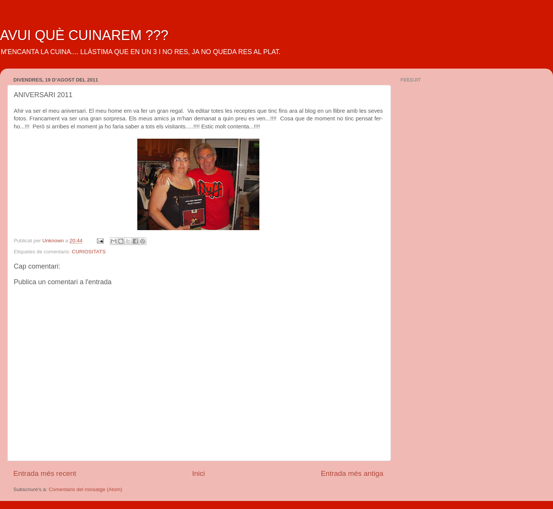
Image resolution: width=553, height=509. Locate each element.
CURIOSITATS (89, 251)
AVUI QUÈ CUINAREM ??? (84, 35)
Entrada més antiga (352, 473)
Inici (198, 473)
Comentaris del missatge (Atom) (85, 489)
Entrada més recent (44, 473)
